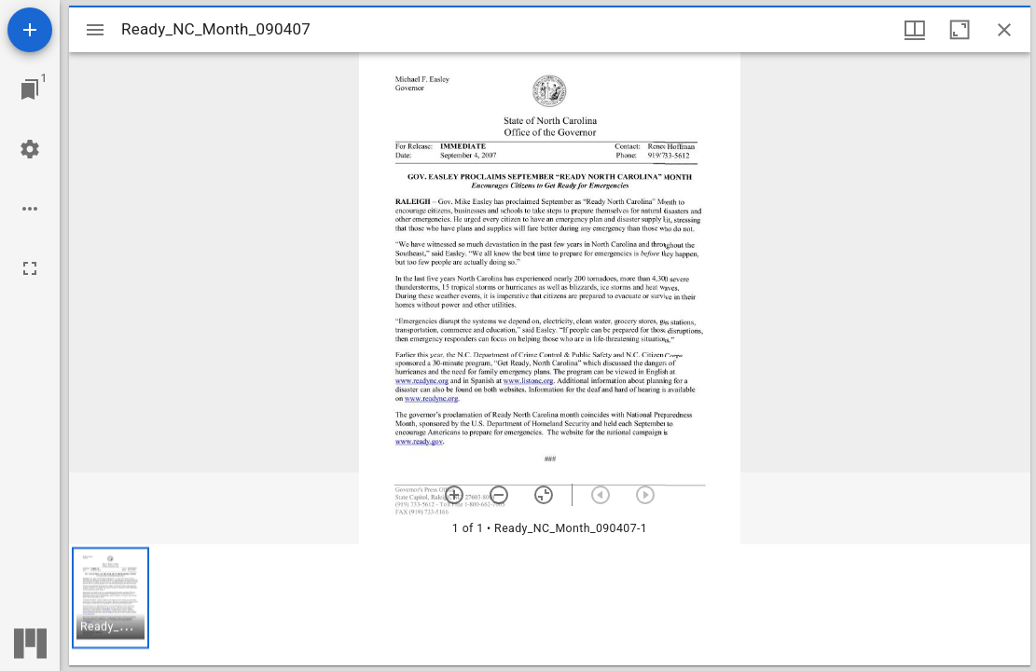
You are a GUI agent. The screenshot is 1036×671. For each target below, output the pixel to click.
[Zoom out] (499, 494)
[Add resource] (29, 29)
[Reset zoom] (543, 494)
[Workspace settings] (29, 149)
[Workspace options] (29, 208)
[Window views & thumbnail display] (914, 29)
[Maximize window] (959, 29)
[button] (110, 598)
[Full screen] (29, 268)
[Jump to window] (29, 89)
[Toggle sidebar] (95, 29)
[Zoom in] (454, 494)
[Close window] (1004, 29)
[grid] (549, 604)
